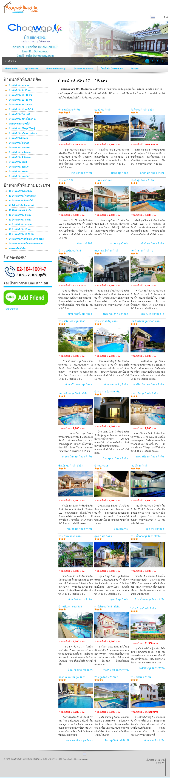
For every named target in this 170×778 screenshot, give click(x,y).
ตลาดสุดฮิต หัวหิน (17, 249)
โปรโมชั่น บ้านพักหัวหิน (112, 68)
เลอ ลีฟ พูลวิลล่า (139, 465)
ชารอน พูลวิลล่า (103, 180)
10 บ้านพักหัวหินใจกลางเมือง (22, 196)
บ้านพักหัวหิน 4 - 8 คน (19, 86)
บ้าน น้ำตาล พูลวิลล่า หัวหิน (146, 536)
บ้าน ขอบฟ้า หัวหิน (141, 677)
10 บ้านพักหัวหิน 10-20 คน (21, 234)
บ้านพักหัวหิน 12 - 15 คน (20, 100)
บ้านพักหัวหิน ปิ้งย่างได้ (19, 114)
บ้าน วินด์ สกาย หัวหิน (70, 536)
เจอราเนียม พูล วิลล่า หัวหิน (73, 393)
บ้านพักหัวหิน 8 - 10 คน (19, 90)
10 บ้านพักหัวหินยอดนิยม (20, 191)
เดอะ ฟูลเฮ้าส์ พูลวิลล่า (106, 250)
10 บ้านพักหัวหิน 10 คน (19, 229)
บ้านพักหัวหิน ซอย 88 (19, 172)
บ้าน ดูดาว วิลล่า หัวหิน (107, 391)
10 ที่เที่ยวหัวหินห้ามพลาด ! (21, 206)
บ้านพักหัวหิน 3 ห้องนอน (20, 153)
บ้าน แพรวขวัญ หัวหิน (106, 321)
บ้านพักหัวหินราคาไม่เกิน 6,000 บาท (25, 244)
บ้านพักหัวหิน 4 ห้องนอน (20, 157)
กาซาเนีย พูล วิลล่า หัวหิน (144, 393)
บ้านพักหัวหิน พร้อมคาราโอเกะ (23, 133)
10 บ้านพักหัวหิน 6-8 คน (20, 220)
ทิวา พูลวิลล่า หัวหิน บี (106, 677)
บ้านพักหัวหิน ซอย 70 (19, 167)
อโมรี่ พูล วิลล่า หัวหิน (142, 180)
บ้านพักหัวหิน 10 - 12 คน (20, 95)
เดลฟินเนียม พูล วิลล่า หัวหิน (146, 321)
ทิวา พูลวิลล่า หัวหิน (69, 109)
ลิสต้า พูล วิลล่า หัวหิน (142, 109)
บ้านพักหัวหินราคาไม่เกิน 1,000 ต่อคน (26, 239)
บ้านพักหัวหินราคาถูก (56, 68)
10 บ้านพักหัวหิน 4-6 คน (20, 215)
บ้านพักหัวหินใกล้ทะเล (19, 143)
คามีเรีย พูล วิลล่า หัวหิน (107, 606)
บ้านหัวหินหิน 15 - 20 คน (20, 105)
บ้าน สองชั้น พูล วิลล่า (70, 250)
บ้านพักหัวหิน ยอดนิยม (19, 148)
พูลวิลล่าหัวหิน (32, 68)
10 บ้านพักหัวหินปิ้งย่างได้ (21, 201)
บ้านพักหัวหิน (11, 68)
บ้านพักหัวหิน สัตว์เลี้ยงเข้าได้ (22, 119)
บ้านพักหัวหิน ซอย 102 (19, 177)
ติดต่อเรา (135, 68)
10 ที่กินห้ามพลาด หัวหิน (20, 210)
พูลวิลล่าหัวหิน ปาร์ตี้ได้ (19, 124)
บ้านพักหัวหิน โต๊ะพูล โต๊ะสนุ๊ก (22, 129)
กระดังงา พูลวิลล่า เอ (142, 250)
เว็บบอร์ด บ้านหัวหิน (155, 760)
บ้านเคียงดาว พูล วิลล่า (70, 606)
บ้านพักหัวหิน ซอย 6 (18, 162)
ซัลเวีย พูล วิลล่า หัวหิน (70, 465)
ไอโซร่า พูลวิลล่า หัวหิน (143, 608)
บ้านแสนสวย (101, 465)
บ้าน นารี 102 (65, 180)
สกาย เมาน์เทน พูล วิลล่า (72, 677)
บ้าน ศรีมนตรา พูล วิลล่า (71, 321)
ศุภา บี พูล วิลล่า (103, 536)
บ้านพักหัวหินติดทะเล (84, 68)
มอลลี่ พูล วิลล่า (102, 109)
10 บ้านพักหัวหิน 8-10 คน (20, 225)
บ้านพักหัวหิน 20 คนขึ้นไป (21, 110)
